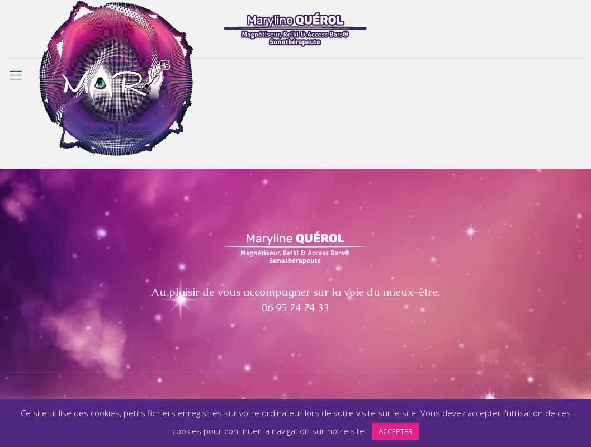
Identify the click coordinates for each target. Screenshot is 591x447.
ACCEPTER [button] (396, 431)
